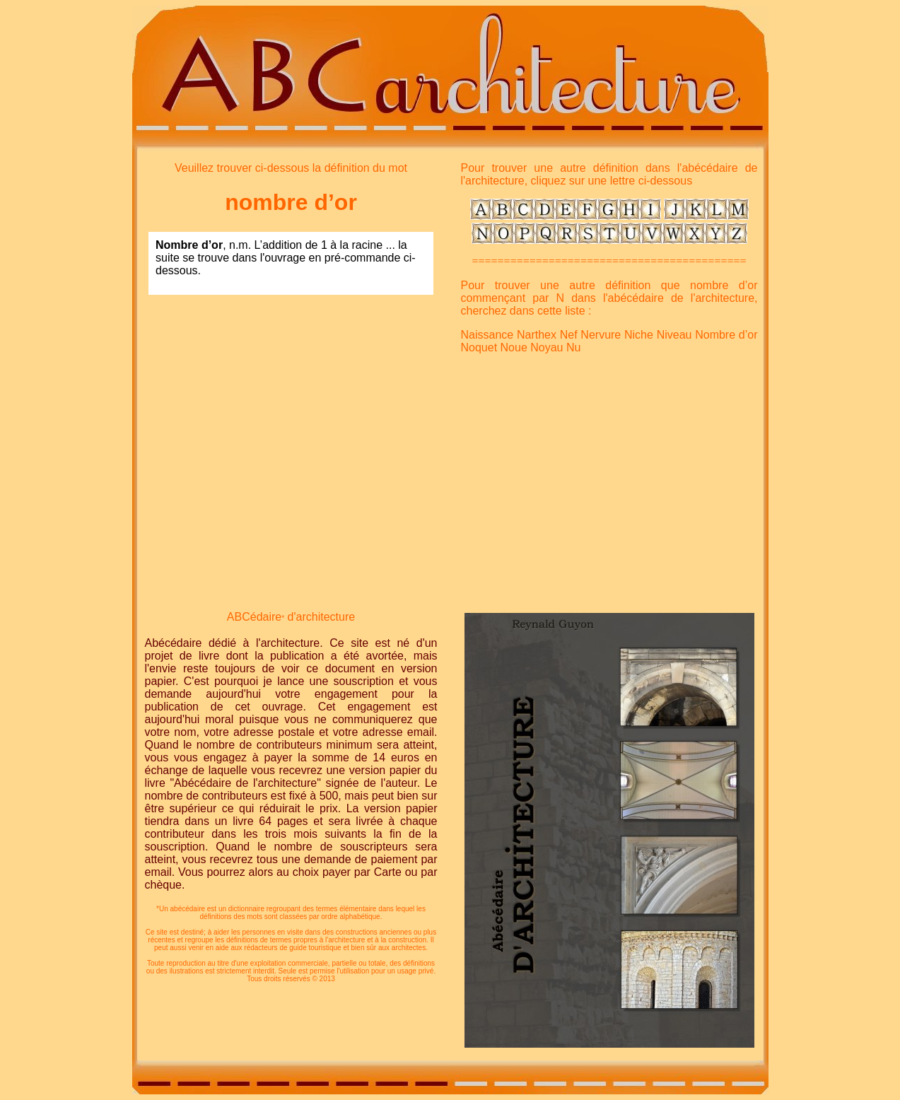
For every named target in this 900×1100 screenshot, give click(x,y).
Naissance (487, 335)
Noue (514, 347)
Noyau (546, 347)
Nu (573, 347)
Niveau (674, 335)
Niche (638, 335)
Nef (569, 335)
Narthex (536, 335)
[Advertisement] (291, 406)
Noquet (479, 347)
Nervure (600, 335)
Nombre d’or (726, 335)
